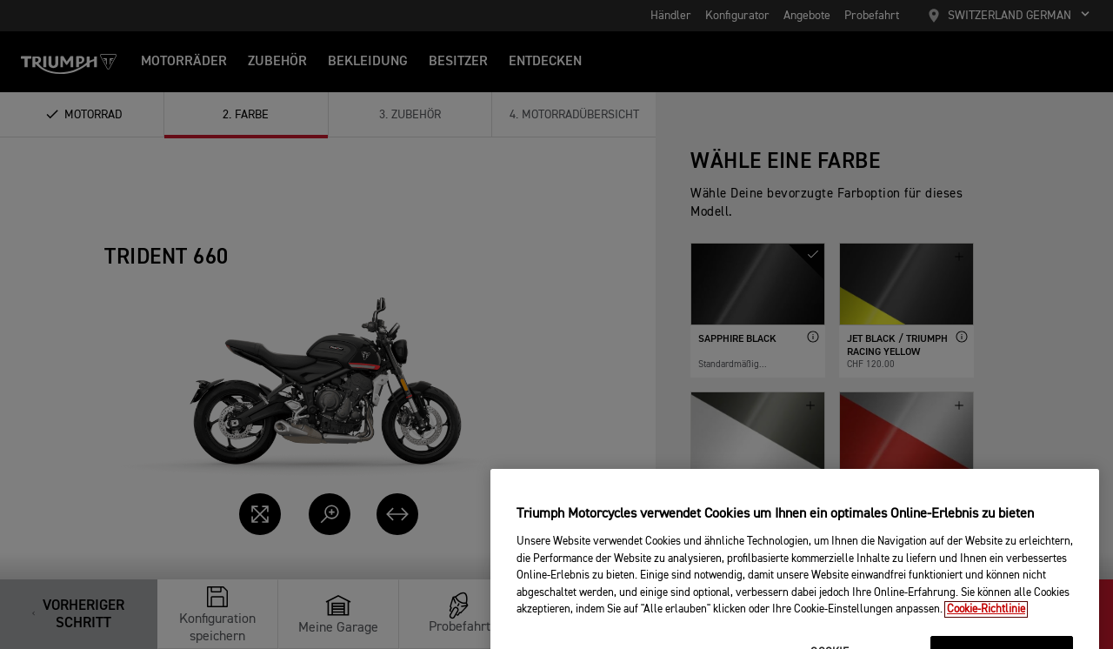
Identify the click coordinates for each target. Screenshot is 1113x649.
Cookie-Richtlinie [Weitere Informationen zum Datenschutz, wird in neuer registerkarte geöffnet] (986, 635)
